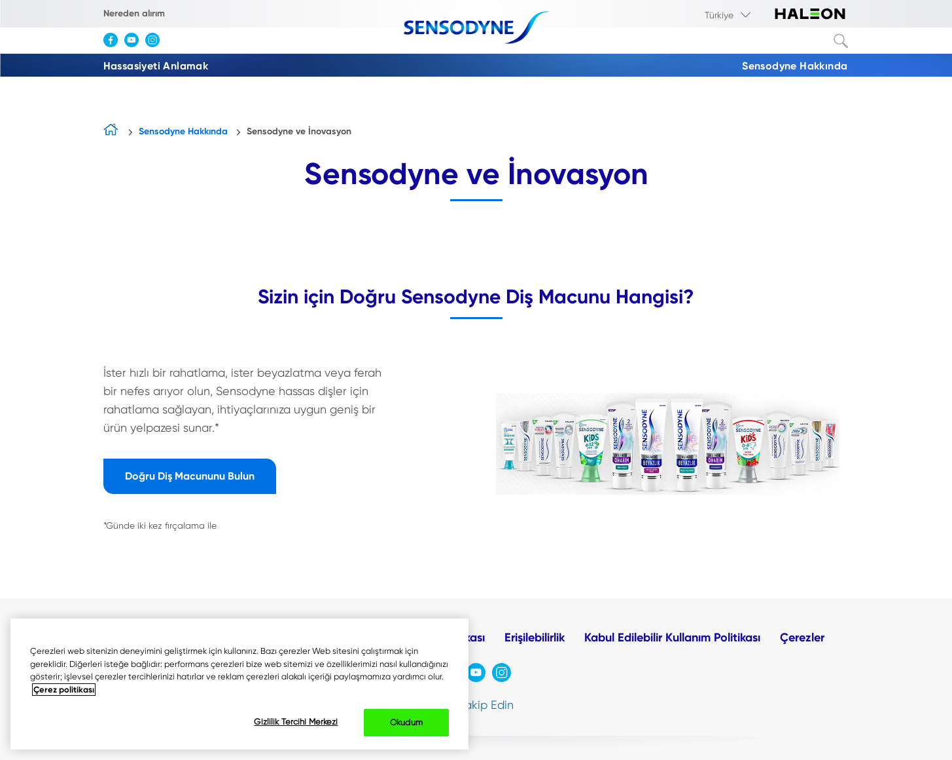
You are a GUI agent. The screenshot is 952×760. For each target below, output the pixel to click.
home (111, 133)
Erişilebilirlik (534, 637)
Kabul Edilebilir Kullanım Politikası (672, 637)
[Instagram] (155, 44)
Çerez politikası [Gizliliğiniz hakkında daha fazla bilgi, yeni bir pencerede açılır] (63, 689)
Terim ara (841, 41)
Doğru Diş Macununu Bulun (190, 476)
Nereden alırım (134, 13)
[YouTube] (134, 44)
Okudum (406, 722)
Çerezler (802, 637)
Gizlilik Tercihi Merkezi (296, 722)
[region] (239, 684)
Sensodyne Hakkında (794, 66)
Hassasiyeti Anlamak (156, 66)
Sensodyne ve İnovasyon (299, 131)
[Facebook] (113, 44)
